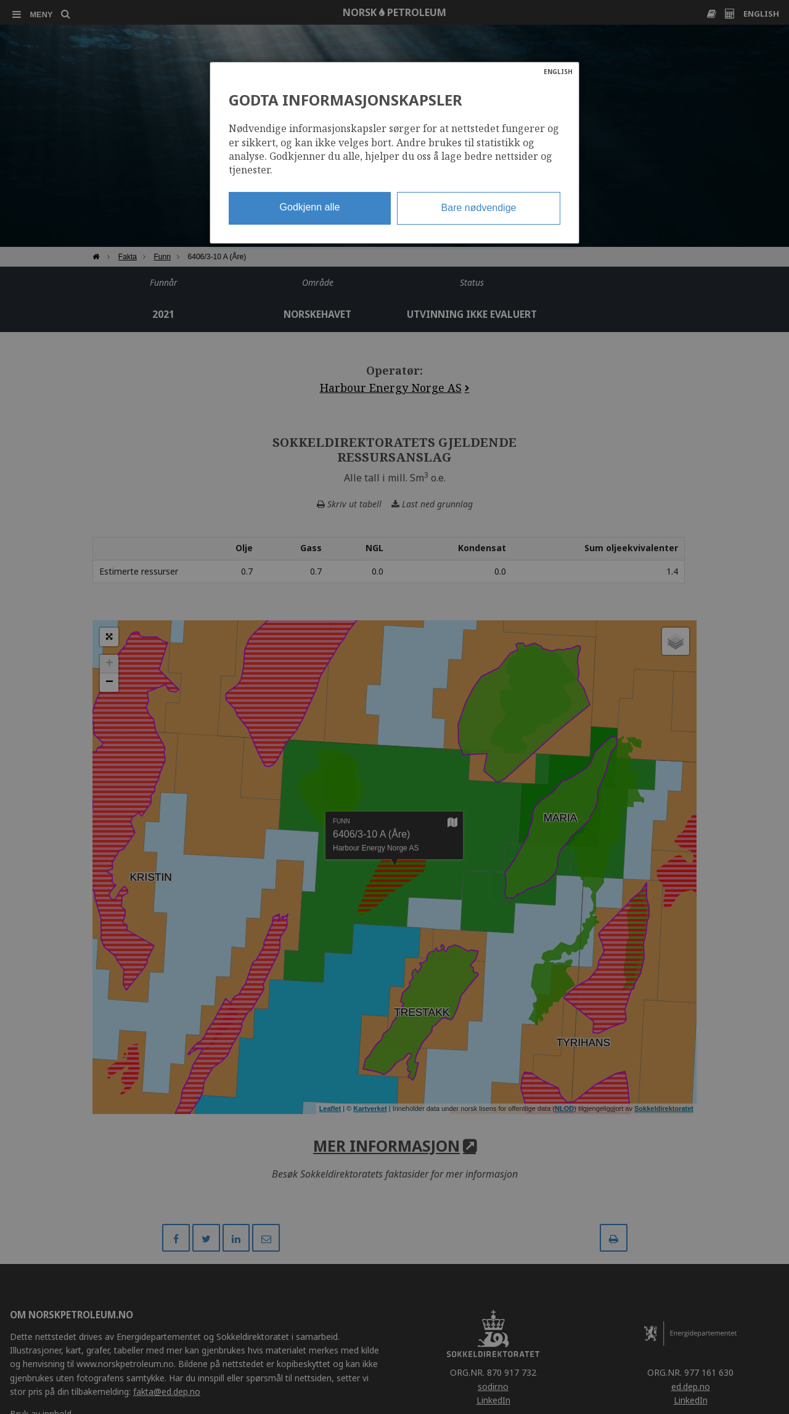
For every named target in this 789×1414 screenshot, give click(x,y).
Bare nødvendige (479, 207)
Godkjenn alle (310, 207)
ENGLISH (558, 71)
